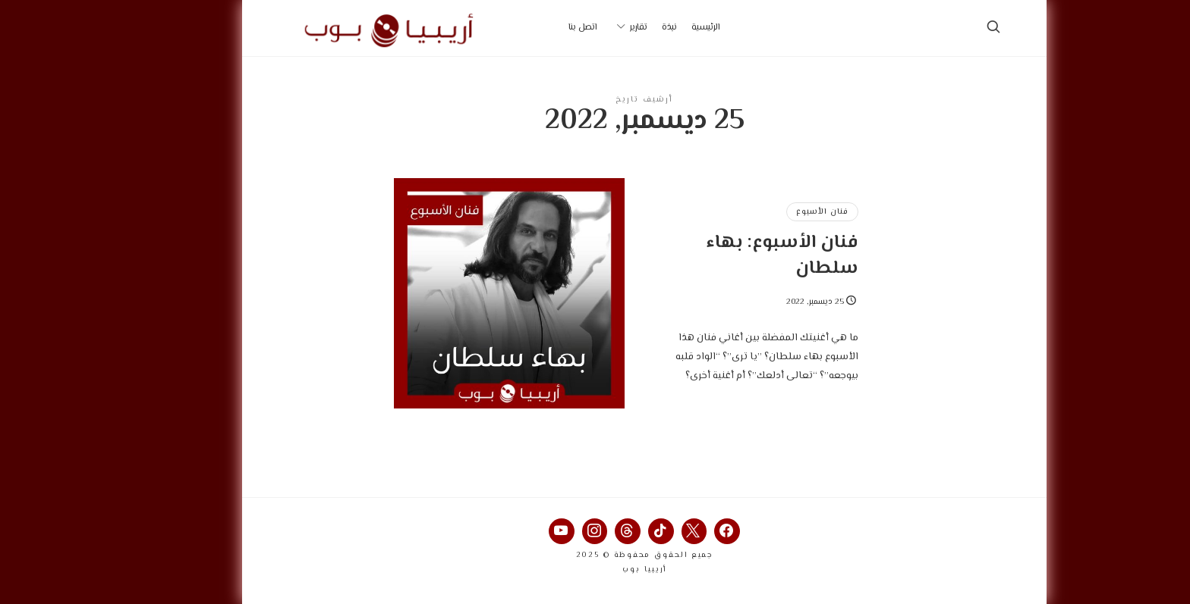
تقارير (589, 27)
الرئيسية (656, 27)
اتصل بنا (533, 27)
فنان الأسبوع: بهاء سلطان (732, 256)
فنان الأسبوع (773, 211)
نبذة (620, 27)
